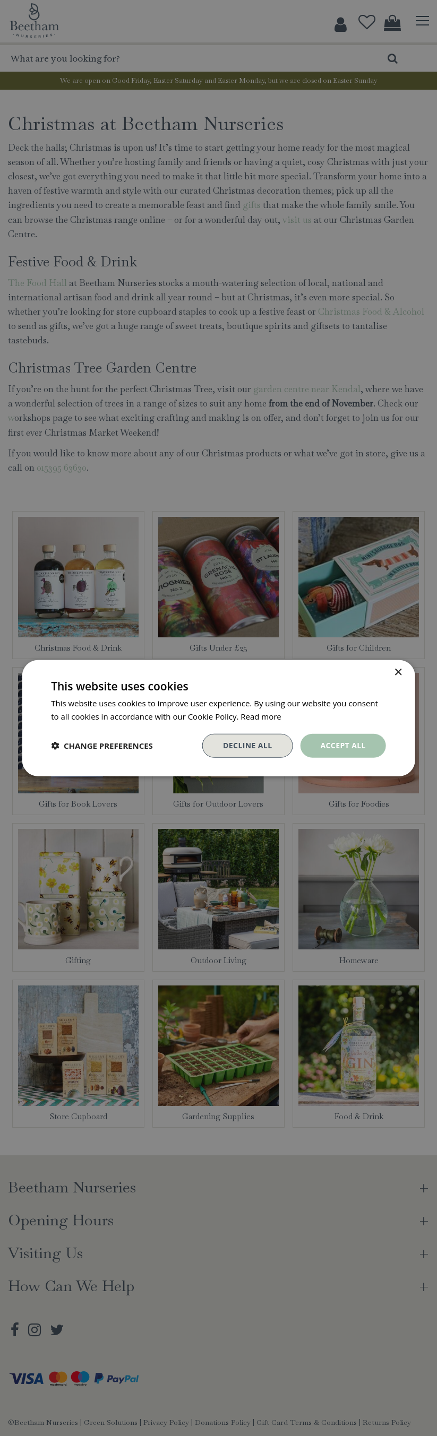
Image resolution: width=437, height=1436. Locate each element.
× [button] (398, 673)
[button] (102, 745)
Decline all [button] (247, 745)
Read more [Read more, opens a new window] (261, 716)
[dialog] (218, 718)
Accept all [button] (342, 745)
